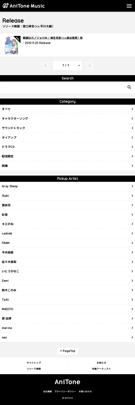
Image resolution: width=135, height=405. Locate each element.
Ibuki (5, 196)
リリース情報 (34, 368)
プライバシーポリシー (65, 391)
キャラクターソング (15, 119)
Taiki (5, 300)
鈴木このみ (9, 290)
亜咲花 (6, 205)
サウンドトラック (13, 128)
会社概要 (47, 391)
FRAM (5, 243)
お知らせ (101, 362)
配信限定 (7, 156)
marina (7, 328)
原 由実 (6, 318)
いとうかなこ (10, 271)
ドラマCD (8, 147)
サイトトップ (34, 362)
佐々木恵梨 (9, 262)
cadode (7, 233)
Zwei (5, 281)
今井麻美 (7, 252)
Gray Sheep (10, 186)
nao (4, 337)
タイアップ (9, 137)
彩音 (5, 215)
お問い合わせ (85, 391)
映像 (5, 166)
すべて (6, 109)
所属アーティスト (101, 368)
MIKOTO (7, 309)
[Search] (129, 87)
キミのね (7, 224)
